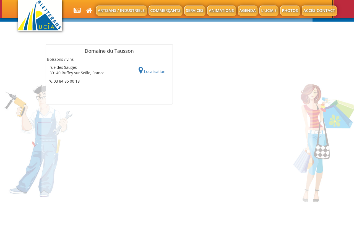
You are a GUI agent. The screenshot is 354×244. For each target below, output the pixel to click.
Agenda (248, 10)
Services (194, 10)
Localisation (152, 70)
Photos (290, 10)
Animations (221, 10)
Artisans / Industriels (121, 10)
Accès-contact (319, 10)
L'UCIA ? (268, 10)
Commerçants (165, 10)
